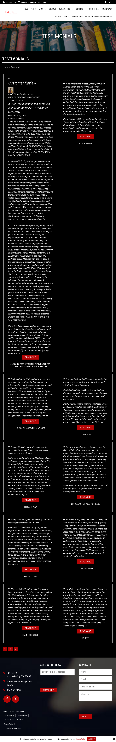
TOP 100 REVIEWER (31, 97)
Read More (30, 357)
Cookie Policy (80, 739)
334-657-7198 (11, 2)
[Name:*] (95, 672)
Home (6, 67)
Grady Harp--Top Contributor (30, 91)
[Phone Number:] (95, 687)
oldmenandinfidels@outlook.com (32, 2)
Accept (91, 739)
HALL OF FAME (15, 97)
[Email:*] (95, 679)
